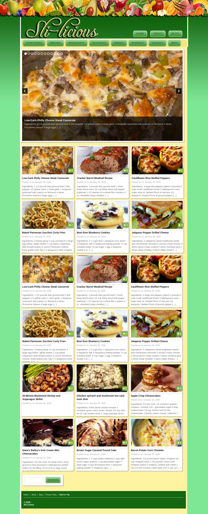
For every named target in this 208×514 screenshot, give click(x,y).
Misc (174, 42)
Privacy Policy (51, 495)
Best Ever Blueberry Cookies (93, 232)
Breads (55, 42)
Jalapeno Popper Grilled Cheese (150, 232)
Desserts (99, 42)
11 (58, 53)
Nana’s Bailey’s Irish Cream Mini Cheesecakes (41, 452)
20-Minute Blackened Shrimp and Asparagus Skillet (41, 397)
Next (179, 91)
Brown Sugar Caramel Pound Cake (96, 450)
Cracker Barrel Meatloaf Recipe (94, 178)
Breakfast (76, 42)
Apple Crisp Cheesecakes (146, 395)
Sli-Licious (29, 505)
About (157, 33)
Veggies (157, 42)
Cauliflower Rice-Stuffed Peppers (151, 178)
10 (55, 53)
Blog (175, 33)
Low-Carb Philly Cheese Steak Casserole (50, 120)
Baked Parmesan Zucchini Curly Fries (44, 232)
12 (61, 53)
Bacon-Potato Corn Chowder (147, 450)
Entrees (138, 42)
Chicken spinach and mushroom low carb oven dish (100, 397)
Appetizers (34, 42)
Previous (25, 91)
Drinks (119, 42)
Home (140, 33)
